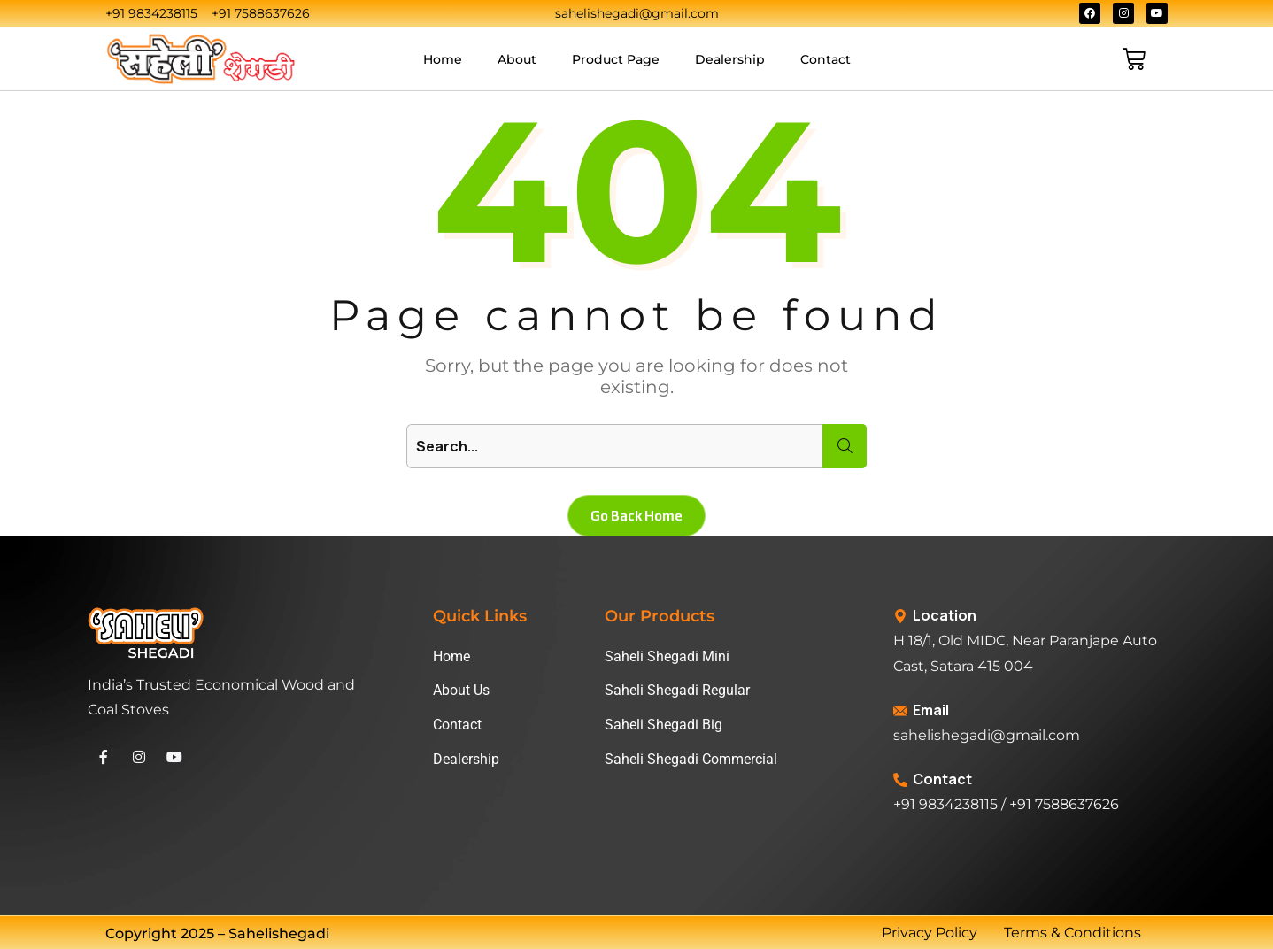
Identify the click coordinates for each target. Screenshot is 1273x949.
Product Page (616, 59)
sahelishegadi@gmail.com (986, 735)
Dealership (730, 59)
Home (442, 59)
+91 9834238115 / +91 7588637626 (1006, 804)
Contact (825, 59)
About (517, 59)
